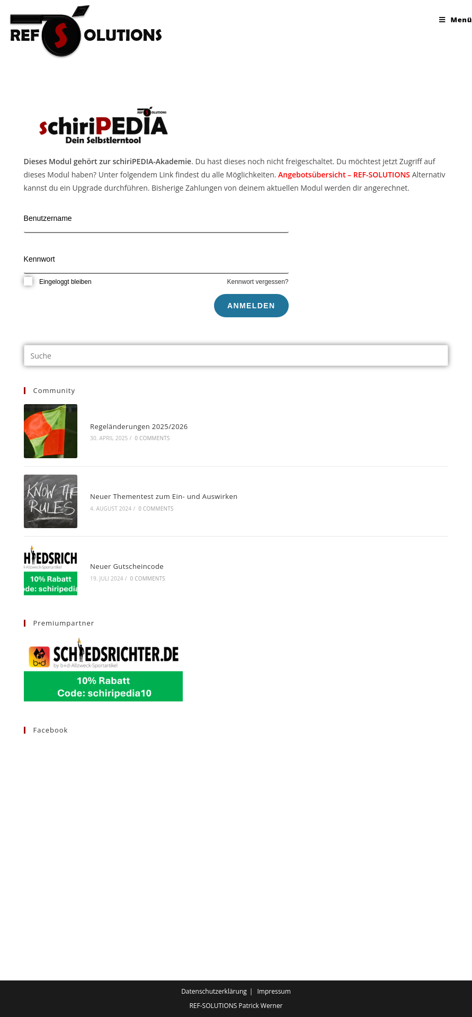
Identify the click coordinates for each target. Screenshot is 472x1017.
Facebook (50, 730)
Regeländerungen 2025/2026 (139, 426)
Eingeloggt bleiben (58, 282)
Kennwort (39, 259)
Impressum (273, 991)
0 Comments (152, 438)
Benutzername (48, 218)
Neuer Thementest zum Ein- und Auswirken (163, 496)
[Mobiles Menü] (455, 19)
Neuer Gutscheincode (127, 566)
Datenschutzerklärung (214, 991)
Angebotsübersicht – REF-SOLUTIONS (344, 175)
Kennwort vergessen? (257, 282)
